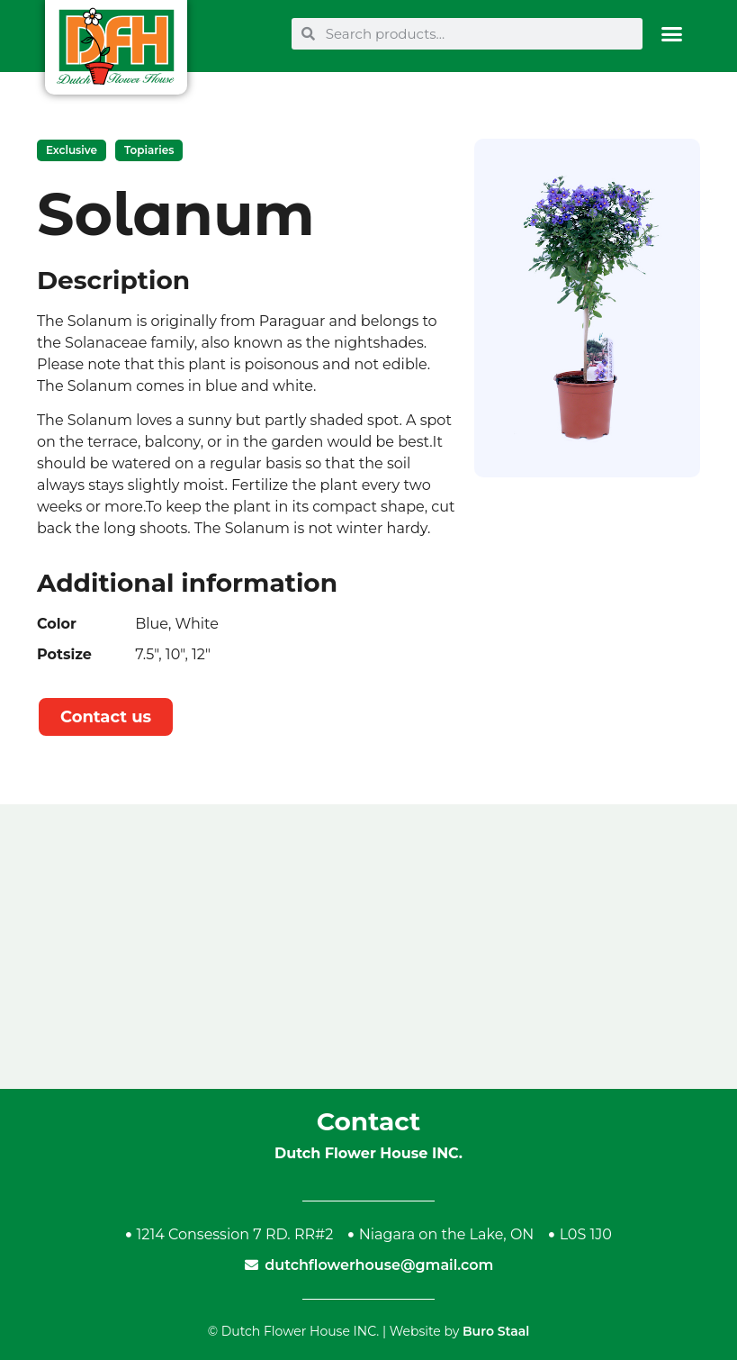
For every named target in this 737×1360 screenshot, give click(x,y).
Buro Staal (496, 1331)
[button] (672, 34)
